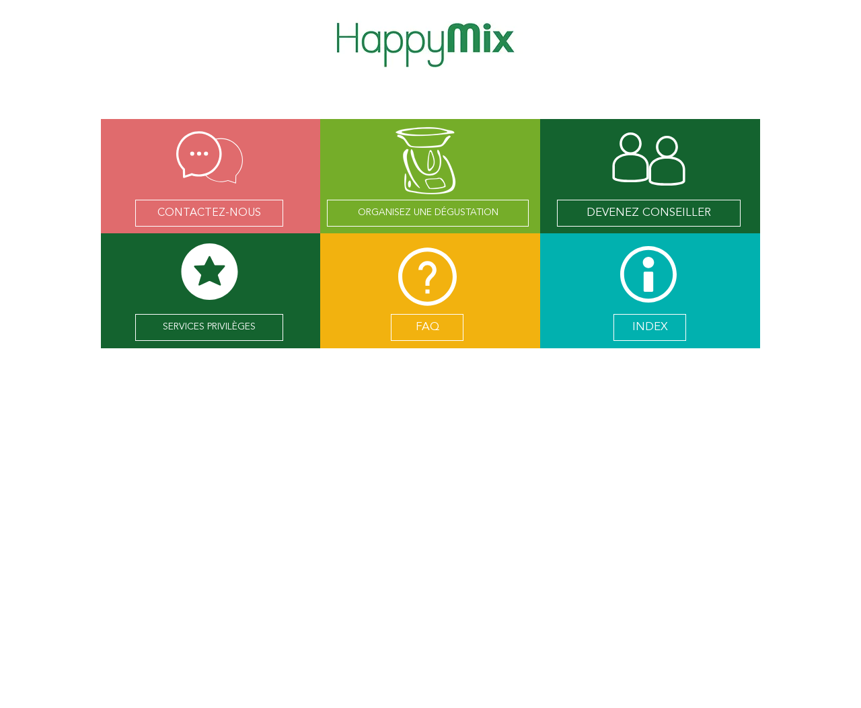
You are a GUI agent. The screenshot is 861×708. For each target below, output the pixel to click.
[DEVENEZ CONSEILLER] (649, 213)
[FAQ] (427, 327)
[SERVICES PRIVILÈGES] (209, 327)
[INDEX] (649, 327)
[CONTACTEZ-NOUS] (209, 213)
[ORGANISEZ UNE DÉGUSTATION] (428, 213)
